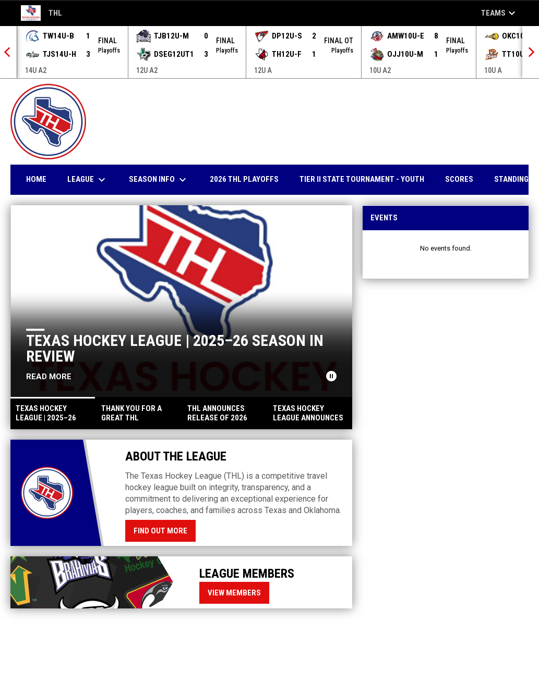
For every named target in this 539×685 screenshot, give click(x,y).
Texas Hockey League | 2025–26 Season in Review (175, 348)
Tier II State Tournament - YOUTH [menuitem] (362, 179)
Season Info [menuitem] (159, 179)
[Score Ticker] (269, 52)
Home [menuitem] (36, 179)
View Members (234, 592)
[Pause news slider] (331, 376)
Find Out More (160, 530)
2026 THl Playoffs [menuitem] (244, 179)
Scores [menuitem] (459, 179)
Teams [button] (499, 13)
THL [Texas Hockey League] (41, 13)
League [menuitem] (87, 179)
